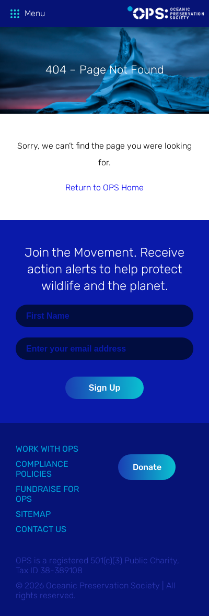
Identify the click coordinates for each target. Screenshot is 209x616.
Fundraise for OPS (47, 494)
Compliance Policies (42, 469)
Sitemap (33, 514)
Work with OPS (47, 449)
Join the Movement (104, 269)
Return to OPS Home (104, 187)
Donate (147, 467)
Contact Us (41, 529)
